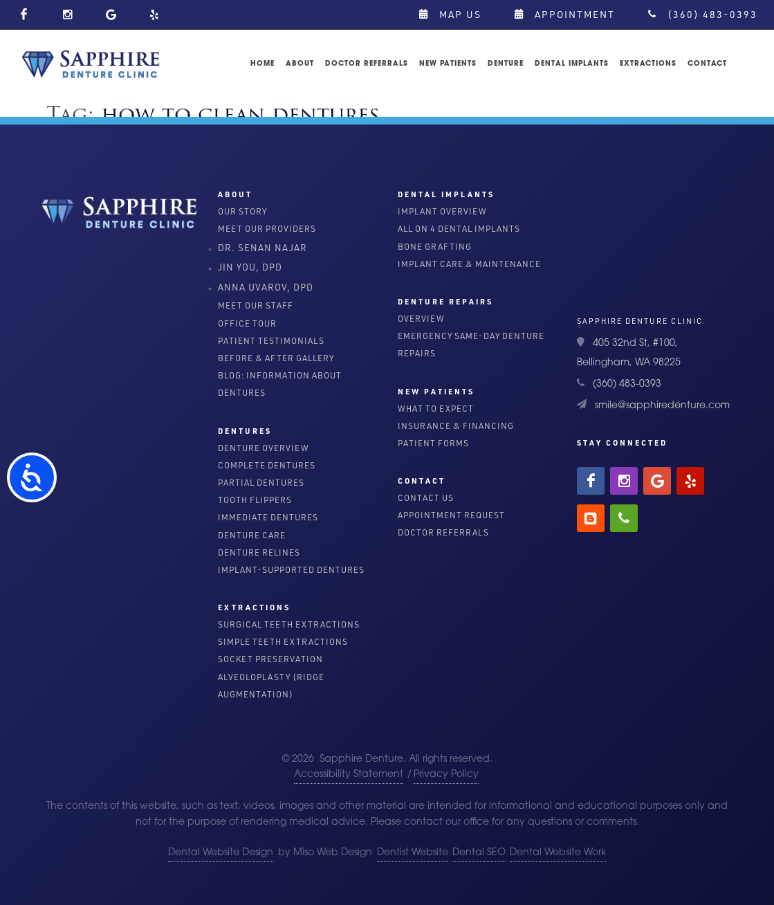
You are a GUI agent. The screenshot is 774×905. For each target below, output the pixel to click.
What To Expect (436, 408)
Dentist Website (412, 853)
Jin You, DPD (250, 267)
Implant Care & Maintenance (469, 264)
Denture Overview (263, 448)
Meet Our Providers (267, 228)
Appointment (565, 14)
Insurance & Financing (456, 426)
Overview (421, 318)
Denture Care (252, 535)
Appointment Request (451, 515)
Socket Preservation (270, 659)
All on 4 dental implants (459, 228)
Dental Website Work (558, 853)
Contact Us (426, 498)
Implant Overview (442, 211)
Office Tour (247, 323)
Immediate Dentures (268, 517)
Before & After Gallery (276, 358)
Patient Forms (433, 443)
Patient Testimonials (271, 341)
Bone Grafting (435, 246)
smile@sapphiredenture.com (662, 406)
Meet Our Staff (255, 305)
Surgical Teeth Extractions (289, 624)
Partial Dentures (261, 482)
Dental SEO (479, 853)
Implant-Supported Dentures (291, 570)
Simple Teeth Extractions (283, 642)
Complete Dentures (266, 465)
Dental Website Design (220, 853)
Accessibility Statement (348, 774)
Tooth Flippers (255, 500)
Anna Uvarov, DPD (265, 287)
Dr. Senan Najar (262, 247)
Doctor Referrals (443, 532)
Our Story (242, 211)
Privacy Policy (446, 774)
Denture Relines (259, 552)
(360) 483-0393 (702, 14)
